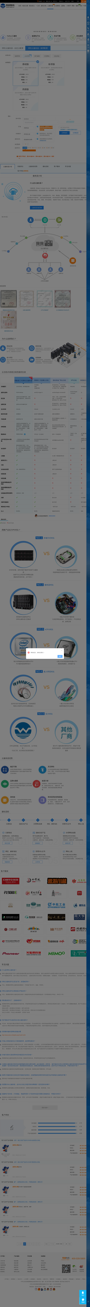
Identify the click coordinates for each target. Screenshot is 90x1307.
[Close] (62, 650)
